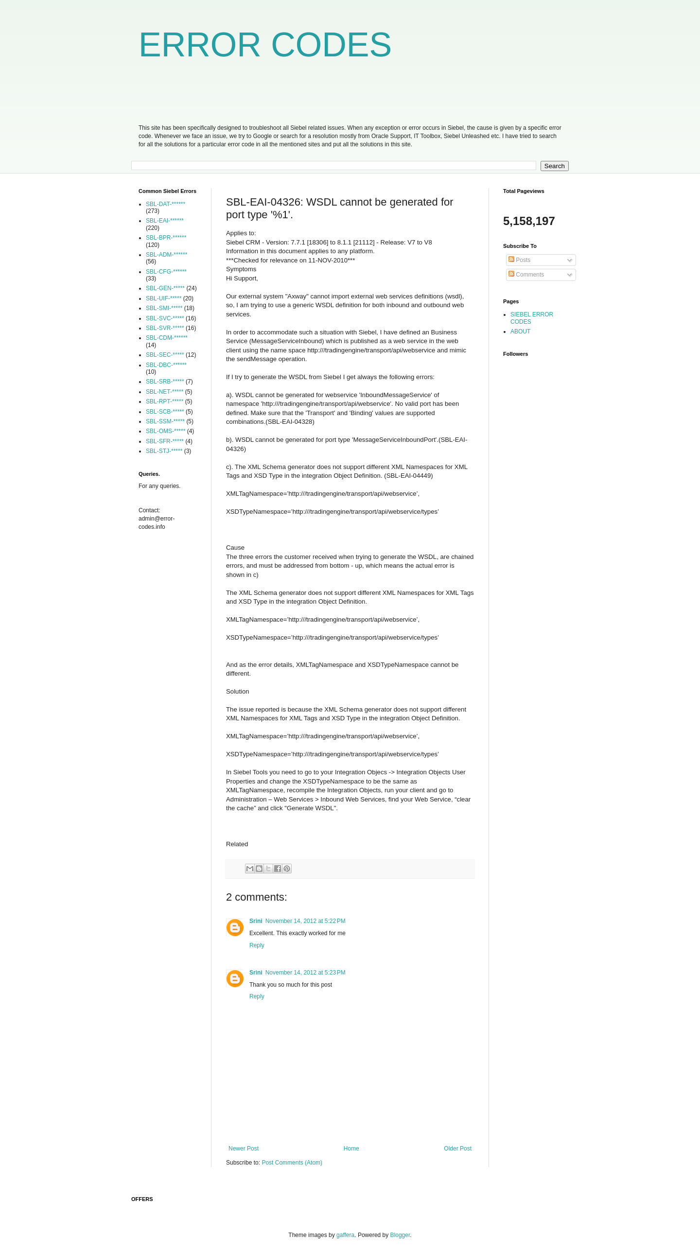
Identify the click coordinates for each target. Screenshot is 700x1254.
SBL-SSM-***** (165, 421)
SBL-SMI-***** (164, 308)
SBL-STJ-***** (164, 451)
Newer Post (243, 1148)
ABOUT (520, 331)
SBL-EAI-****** (165, 220)
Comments (526, 274)
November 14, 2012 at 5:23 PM (305, 972)
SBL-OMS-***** (165, 431)
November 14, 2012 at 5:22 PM (305, 921)
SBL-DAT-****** (165, 204)
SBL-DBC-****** (166, 365)
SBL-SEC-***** (165, 354)
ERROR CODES (265, 45)
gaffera (345, 1235)
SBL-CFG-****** (166, 271)
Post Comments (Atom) (292, 1162)
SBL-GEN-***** (165, 288)
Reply (256, 945)
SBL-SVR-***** (165, 328)
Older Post (458, 1148)
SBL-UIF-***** (163, 298)
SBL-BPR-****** (166, 237)
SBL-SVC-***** (165, 318)
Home (351, 1148)
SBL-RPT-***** (164, 401)
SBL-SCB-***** (165, 411)
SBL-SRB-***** (165, 381)
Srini (255, 921)
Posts (519, 260)
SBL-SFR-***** (165, 441)
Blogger (400, 1235)
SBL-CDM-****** (167, 337)
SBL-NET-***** (164, 391)
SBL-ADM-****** (166, 254)
